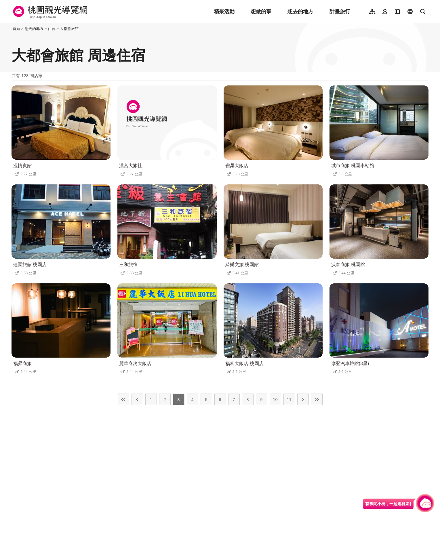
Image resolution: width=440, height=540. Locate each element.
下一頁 (303, 399)
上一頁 (137, 399)
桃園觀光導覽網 (49, 11)
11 (289, 399)
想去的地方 (300, 11)
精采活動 (224, 11)
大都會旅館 (69, 28)
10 (275, 399)
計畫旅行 (339, 11)
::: (10, 28)
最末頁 (317, 399)
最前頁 (123, 399)
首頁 (16, 28)
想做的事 (261, 11)
